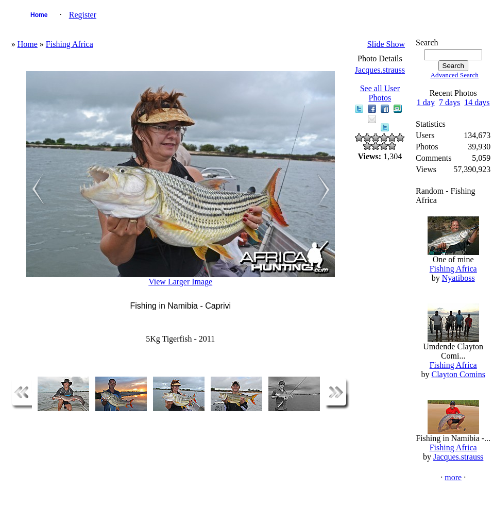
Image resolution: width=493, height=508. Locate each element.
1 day (426, 102)
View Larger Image (180, 281)
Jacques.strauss (380, 69)
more (453, 477)
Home (38, 15)
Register (82, 14)
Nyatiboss (458, 278)
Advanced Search (454, 75)
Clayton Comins (458, 374)
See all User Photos (380, 93)
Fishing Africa (69, 44)
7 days (449, 102)
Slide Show (386, 44)
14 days (476, 102)
